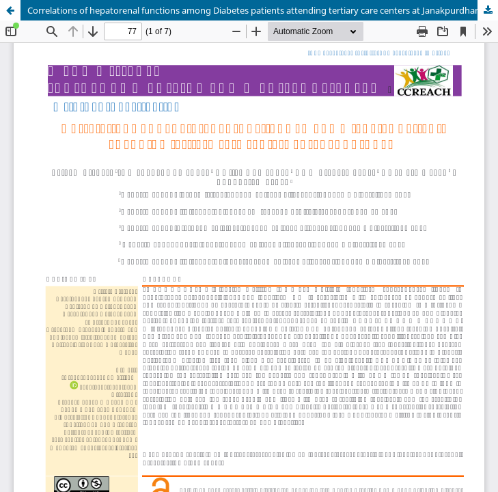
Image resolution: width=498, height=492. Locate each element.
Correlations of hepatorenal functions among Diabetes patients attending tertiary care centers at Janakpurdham (255, 10)
